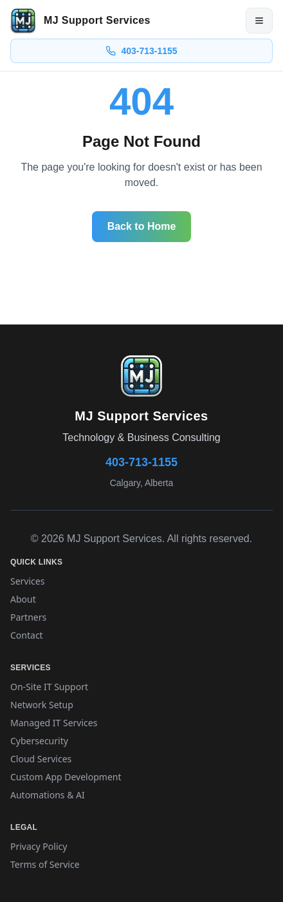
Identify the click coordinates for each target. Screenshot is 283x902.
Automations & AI (47, 795)
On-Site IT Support (49, 687)
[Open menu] (259, 20)
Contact (26, 635)
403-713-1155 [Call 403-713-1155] (141, 51)
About (23, 599)
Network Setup (41, 705)
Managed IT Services (53, 723)
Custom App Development (66, 777)
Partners (28, 617)
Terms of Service (45, 864)
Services (27, 581)
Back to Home (141, 226)
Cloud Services (40, 759)
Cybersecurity (39, 741)
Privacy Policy (38, 846)
